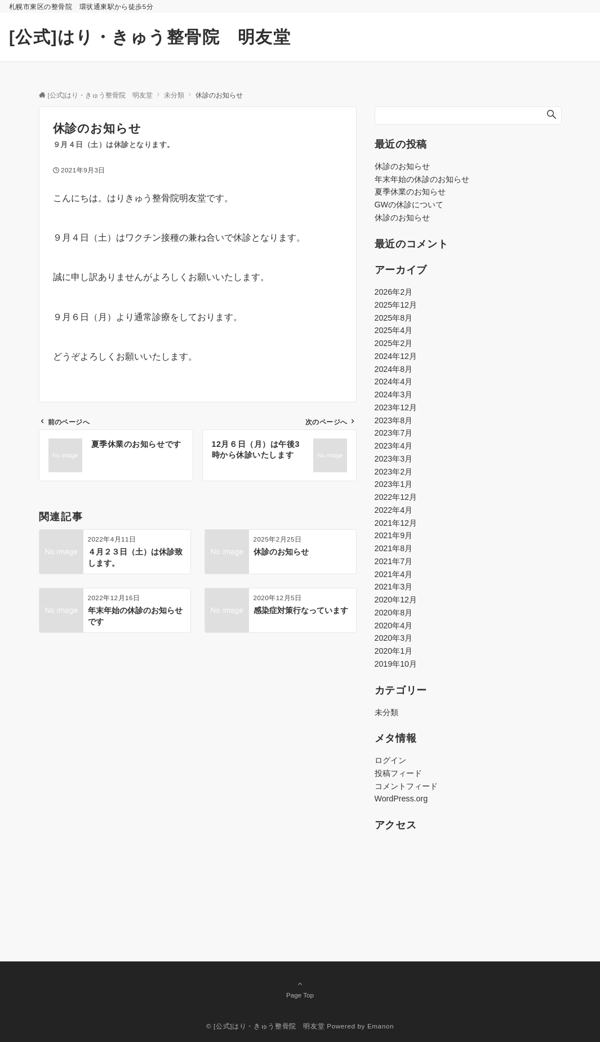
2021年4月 (394, 574)
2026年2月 (394, 291)
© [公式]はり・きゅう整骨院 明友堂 (265, 1026)
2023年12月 (396, 407)
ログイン (390, 760)
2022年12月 (396, 497)
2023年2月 (394, 471)
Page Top (300, 989)
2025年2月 (394, 343)
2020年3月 (394, 637)
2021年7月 (394, 561)
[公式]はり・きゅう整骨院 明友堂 (150, 37)
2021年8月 (394, 548)
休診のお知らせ (402, 166)
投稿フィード (398, 773)
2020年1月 (394, 650)
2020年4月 (394, 625)
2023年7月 (394, 432)
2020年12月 (396, 599)
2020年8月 (394, 612)
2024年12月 (396, 356)
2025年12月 (396, 304)
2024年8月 (394, 369)
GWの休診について (409, 204)
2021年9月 (394, 535)
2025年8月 (394, 317)
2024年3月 (394, 394)
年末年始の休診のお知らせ (422, 179)
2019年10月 (396, 663)
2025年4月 (394, 330)
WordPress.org (401, 798)
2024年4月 (394, 381)
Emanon (380, 1026)
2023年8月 (394, 420)
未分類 (386, 712)
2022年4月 (394, 510)
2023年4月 (394, 445)
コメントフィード (406, 786)
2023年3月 (394, 458)
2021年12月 (396, 522)
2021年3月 (394, 586)
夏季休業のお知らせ (410, 191)
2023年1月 (394, 484)
